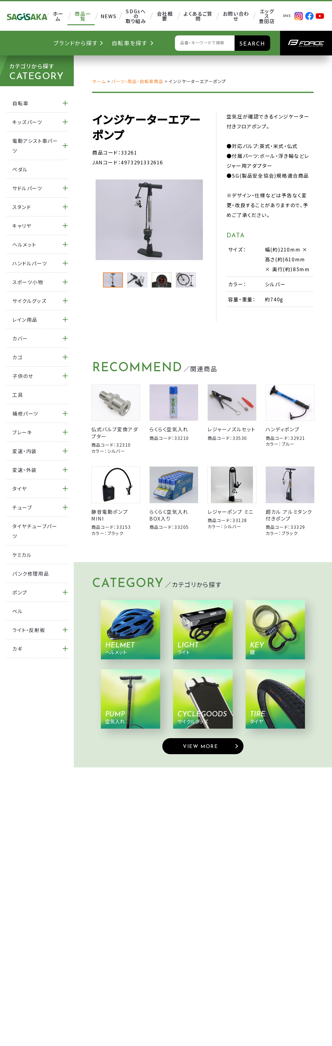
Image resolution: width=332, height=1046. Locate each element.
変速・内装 (24, 451)
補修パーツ (25, 413)
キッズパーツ (27, 122)
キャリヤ (21, 225)
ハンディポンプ (282, 429)
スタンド (21, 207)
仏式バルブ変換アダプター (114, 432)
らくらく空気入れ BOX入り (168, 515)
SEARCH (252, 44)
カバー (20, 338)
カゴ (17, 357)
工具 (17, 394)
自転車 (20, 103)
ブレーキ (22, 432)
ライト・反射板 (28, 630)
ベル (17, 611)
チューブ (22, 507)
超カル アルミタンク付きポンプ (289, 515)
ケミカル (22, 554)
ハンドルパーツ (29, 263)
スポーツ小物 (27, 282)
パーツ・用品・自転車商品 (137, 81)
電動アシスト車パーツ (35, 145)
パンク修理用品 (30, 573)
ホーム (99, 81)
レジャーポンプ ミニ (231, 511)
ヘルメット (24, 244)
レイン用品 (25, 319)
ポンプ (19, 592)
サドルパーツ (27, 188)
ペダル (20, 169)
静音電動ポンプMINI (109, 515)
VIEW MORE (200, 746)
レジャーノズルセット (231, 429)
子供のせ (22, 376)
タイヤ (19, 488)
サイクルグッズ (29, 300)
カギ (17, 648)
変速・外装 (24, 469)
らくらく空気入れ (168, 429)
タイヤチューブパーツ (34, 531)
